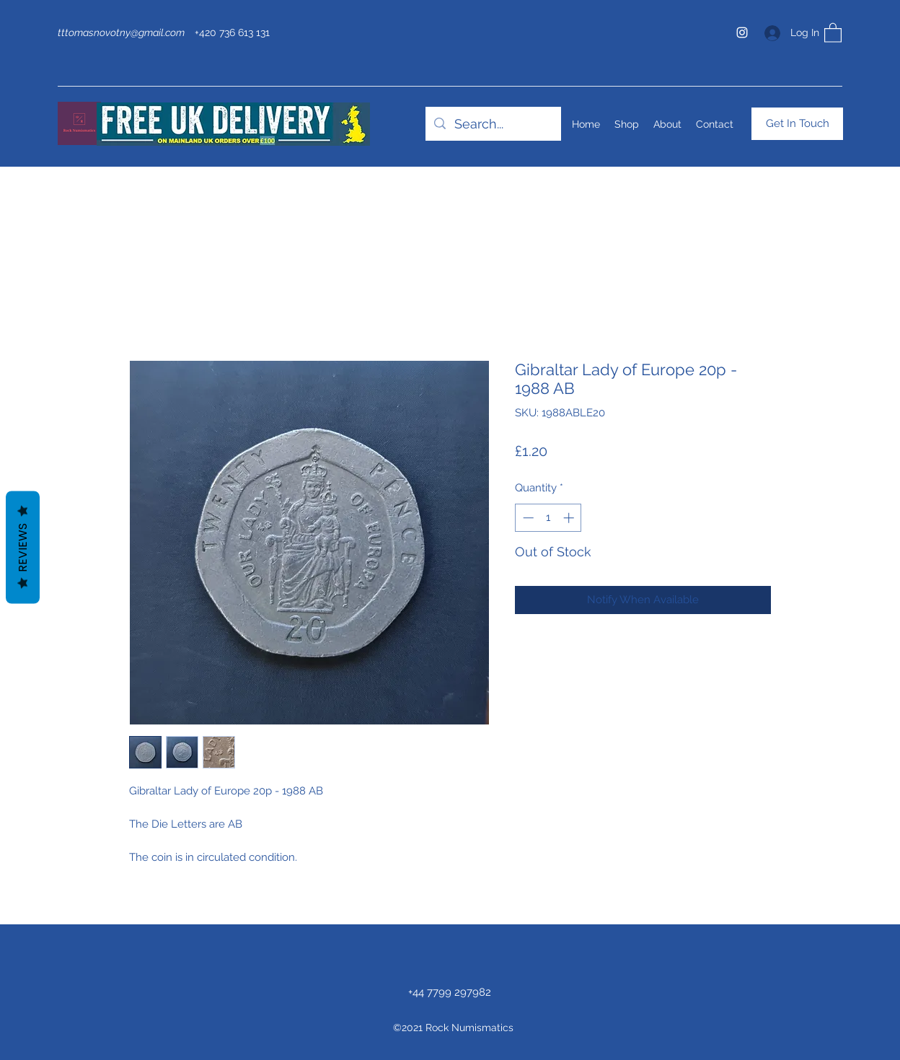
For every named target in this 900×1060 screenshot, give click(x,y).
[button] (833, 32)
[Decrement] (527, 517)
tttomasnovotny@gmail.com (121, 32)
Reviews (22, 547)
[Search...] (492, 124)
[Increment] (570, 517)
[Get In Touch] (797, 124)
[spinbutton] (548, 517)
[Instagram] (742, 32)
